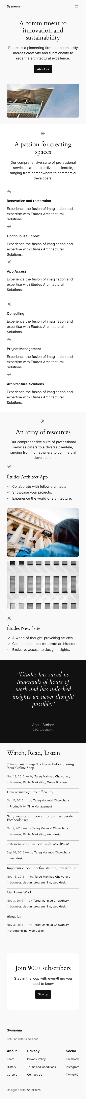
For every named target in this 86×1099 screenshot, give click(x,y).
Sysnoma (14, 6)
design (27, 882)
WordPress (33, 1090)
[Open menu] (76, 6)
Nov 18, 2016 (16, 776)
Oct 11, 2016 (15, 800)
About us (43, 69)
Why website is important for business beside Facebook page (40, 818)
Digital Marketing (34, 782)
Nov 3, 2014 (15, 900)
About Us (14, 916)
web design (54, 834)
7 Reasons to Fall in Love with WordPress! (38, 844)
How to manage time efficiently (30, 792)
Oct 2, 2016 (14, 828)
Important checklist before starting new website (41, 868)
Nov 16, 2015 (16, 876)
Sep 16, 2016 (15, 852)
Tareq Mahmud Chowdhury (52, 776)
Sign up (43, 994)
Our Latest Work (19, 892)
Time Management (39, 806)
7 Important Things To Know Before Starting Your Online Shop (40, 766)
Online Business (57, 782)
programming (42, 882)
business (15, 782)
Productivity (18, 806)
